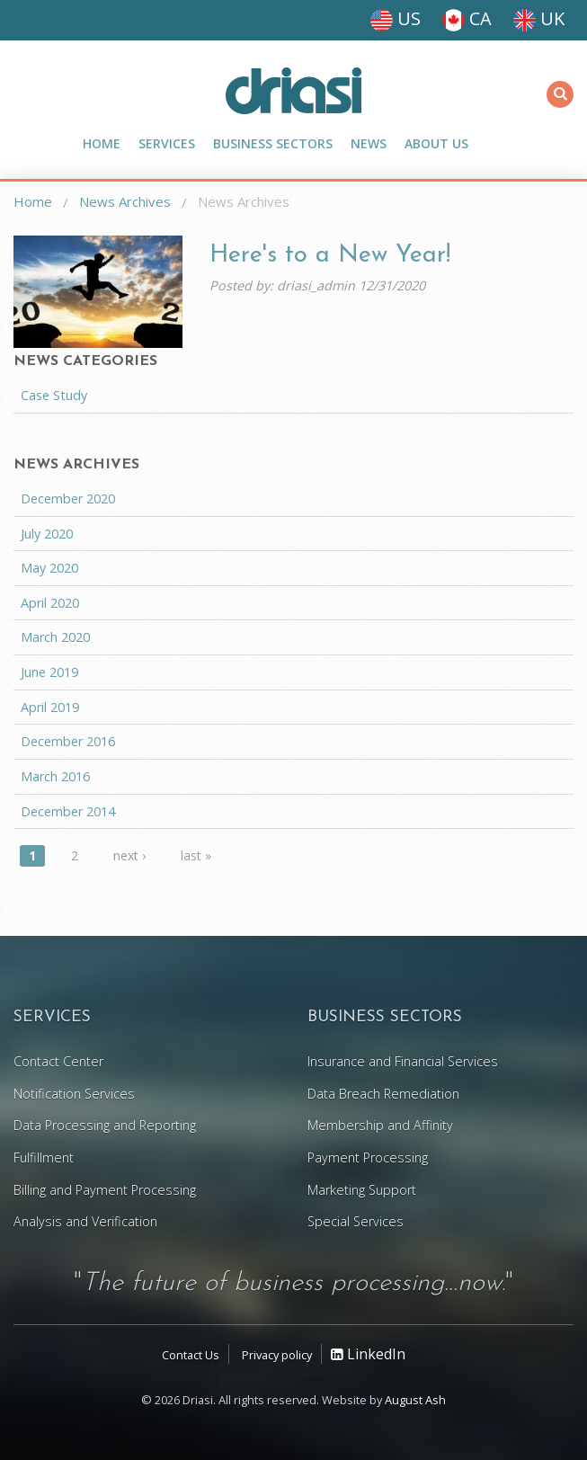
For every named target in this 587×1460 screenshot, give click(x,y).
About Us (436, 143)
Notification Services (74, 1093)
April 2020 (50, 602)
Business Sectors (273, 143)
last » (196, 855)
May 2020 (49, 567)
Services (166, 143)
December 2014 (68, 811)
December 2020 (68, 498)
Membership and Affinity (380, 1125)
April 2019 (50, 707)
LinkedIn (368, 1354)
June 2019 (49, 672)
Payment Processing (367, 1157)
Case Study (54, 395)
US (395, 18)
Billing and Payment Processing (104, 1189)
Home (101, 143)
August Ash (415, 1400)
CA (467, 18)
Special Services (355, 1221)
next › (129, 855)
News (369, 143)
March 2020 (55, 636)
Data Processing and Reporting (104, 1125)
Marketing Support (361, 1189)
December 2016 (68, 741)
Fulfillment (43, 1157)
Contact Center (58, 1061)
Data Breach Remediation (383, 1093)
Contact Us (190, 1355)
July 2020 (47, 533)
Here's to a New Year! (329, 256)
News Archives (125, 201)
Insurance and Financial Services (402, 1061)
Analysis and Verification (85, 1221)
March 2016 (55, 776)
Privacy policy (277, 1355)
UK (539, 18)
